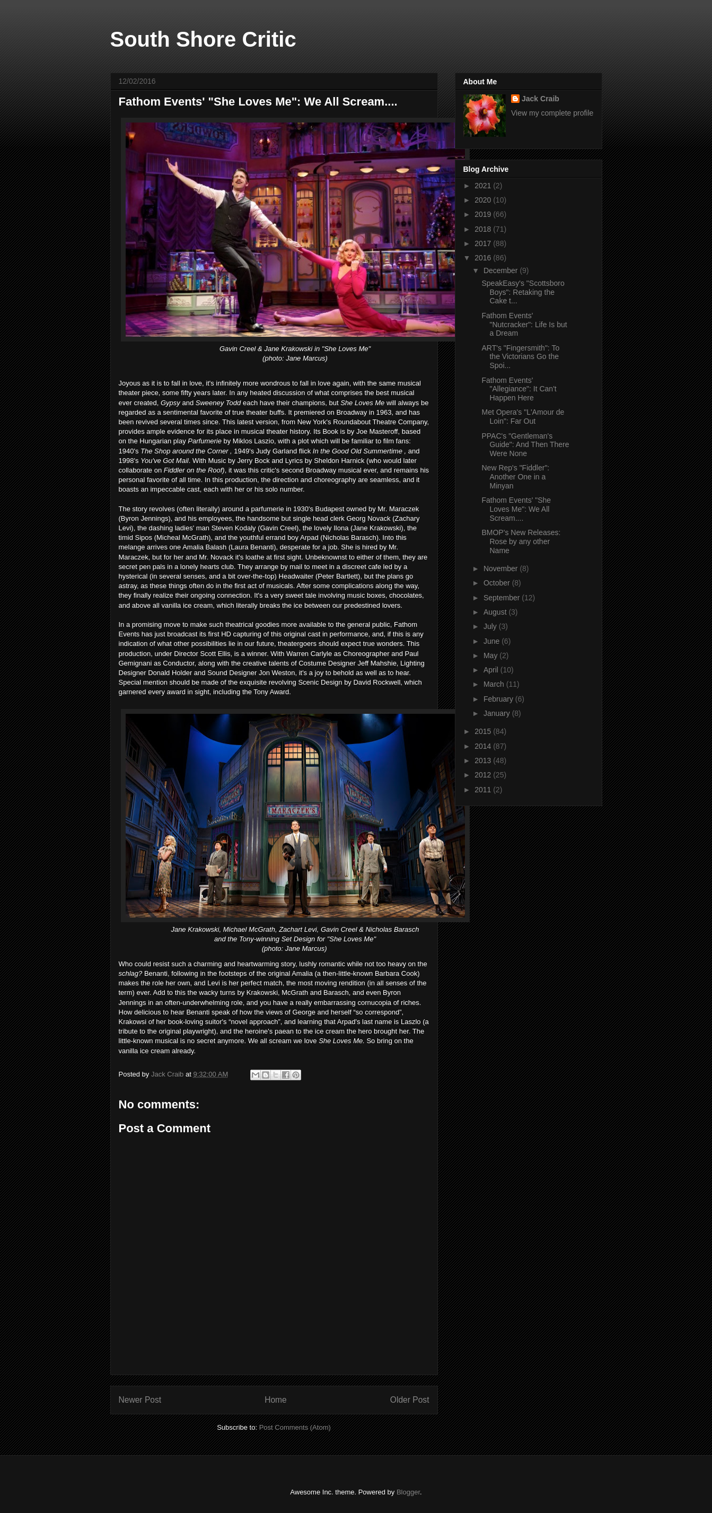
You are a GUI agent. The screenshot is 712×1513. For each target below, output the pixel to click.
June (493, 641)
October (498, 583)
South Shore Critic (203, 39)
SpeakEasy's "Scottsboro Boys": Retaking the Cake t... (522, 292)
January (498, 713)
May (491, 655)
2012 (483, 775)
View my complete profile (552, 113)
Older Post (409, 1399)
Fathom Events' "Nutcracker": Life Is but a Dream (524, 324)
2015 (483, 731)
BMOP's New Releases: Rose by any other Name (520, 541)
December (502, 270)
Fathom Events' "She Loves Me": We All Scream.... (516, 509)
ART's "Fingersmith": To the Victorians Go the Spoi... (520, 357)
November (502, 568)
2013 (483, 760)
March (495, 684)
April (492, 670)
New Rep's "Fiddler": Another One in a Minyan (515, 476)
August (496, 612)
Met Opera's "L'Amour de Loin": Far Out (522, 416)
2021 (483, 185)
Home (276, 1399)
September (503, 597)
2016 (483, 257)
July (491, 626)
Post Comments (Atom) (295, 1427)
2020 (483, 200)
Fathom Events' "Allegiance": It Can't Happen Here (518, 389)
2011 (483, 789)
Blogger (408, 1492)
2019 (483, 214)
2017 (483, 243)
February (499, 699)
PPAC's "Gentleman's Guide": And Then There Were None (525, 445)
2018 (483, 229)
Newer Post (140, 1399)
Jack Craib (540, 98)
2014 (483, 746)
